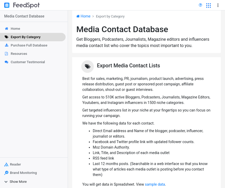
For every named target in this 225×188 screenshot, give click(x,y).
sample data (155, 184)
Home (83, 16)
